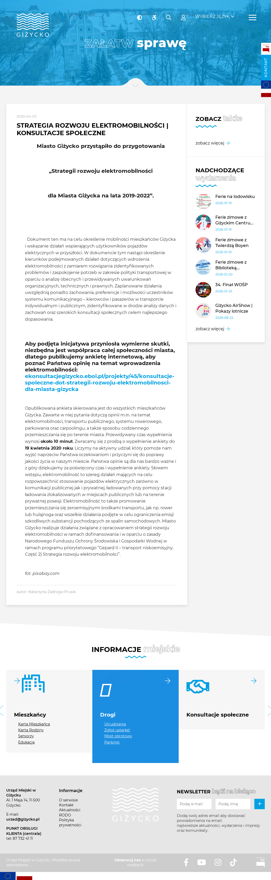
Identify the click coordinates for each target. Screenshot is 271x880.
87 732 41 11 (23, 838)
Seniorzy (26, 736)
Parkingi (112, 742)
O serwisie (68, 800)
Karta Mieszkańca (34, 724)
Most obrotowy (118, 736)
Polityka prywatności (70, 822)
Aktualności (69, 810)
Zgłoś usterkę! (117, 730)
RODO (65, 815)
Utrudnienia (115, 724)
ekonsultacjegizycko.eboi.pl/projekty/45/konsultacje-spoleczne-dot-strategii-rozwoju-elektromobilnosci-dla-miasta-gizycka (99, 382)
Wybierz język (212, 13)
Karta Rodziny (31, 730)
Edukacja (26, 742)
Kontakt (265, 67)
